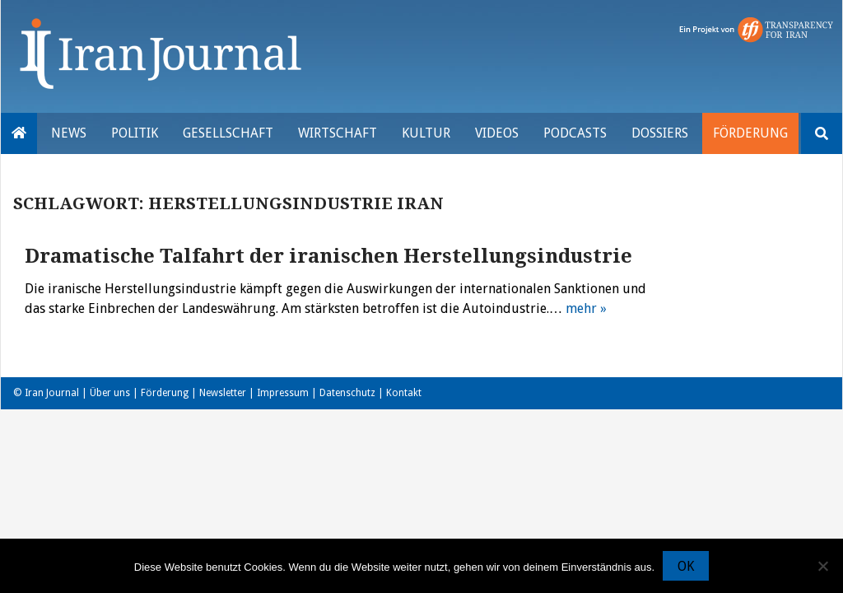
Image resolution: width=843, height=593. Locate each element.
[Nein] (822, 566)
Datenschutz (347, 393)
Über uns (110, 393)
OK (686, 566)
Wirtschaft (337, 133)
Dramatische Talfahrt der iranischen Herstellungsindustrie (328, 256)
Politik (134, 133)
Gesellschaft (228, 133)
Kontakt (404, 393)
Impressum (283, 393)
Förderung (750, 133)
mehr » (586, 308)
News (68, 133)
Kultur (426, 133)
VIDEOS (497, 133)
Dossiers (659, 133)
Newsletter (222, 393)
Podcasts (575, 133)
